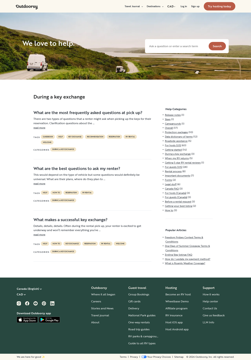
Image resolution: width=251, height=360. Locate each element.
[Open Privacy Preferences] (156, 357)
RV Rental (130, 137)
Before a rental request (178, 201)
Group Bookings (138, 294)
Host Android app (177, 329)
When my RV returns (177, 158)
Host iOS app (174, 322)
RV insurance (173, 315)
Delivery (133, 308)
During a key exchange (63, 149)
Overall (169, 128)
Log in (184, 6)
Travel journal (100, 315)
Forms (168, 180)
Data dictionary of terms (179, 136)
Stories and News (102, 308)
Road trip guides (139, 329)
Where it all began (103, 294)
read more (39, 127)
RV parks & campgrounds (144, 336)
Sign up (195, 6)
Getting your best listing (178, 206)
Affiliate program (176, 308)
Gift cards (134, 301)
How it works (211, 294)
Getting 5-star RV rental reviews (183, 162)
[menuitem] (134, 6)
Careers (96, 301)
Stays (167, 119)
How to (56, 193)
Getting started (173, 149)
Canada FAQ (172, 188)
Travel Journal (134, 6)
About (95, 322)
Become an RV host (178, 294)
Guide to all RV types (141, 343)
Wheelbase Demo (177, 301)
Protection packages (176, 132)
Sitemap (179, 357)
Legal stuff (171, 184)
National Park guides (141, 315)
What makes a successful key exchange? (70, 220)
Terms (123, 357)
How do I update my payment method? (187, 259)
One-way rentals (139, 322)
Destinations (155, 6)
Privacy (134, 357)
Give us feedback (214, 315)
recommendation (95, 137)
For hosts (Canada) (175, 193)
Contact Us (210, 308)
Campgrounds (173, 123)
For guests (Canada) (176, 197)
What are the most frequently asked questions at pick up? (87, 112)
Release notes (173, 115)
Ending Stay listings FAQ (178, 254)
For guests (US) (173, 167)
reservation (114, 137)
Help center (210, 301)
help (60, 137)
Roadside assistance (176, 141)
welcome (47, 142)
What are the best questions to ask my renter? (76, 168)
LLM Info (208, 322)
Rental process (173, 171)
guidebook (48, 137)
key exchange (75, 137)
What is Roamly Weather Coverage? (185, 263)
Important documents (177, 175)
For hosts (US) (173, 145)
